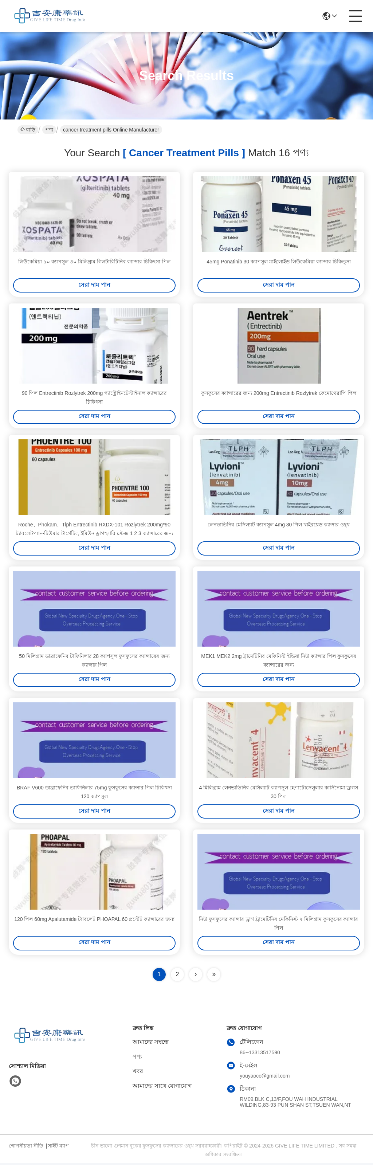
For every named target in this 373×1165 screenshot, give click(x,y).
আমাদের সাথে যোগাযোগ (162, 1087)
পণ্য (49, 130)
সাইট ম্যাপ (58, 1147)
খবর (138, 1073)
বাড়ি (27, 130)
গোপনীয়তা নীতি (26, 1147)
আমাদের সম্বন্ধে (151, 1044)
